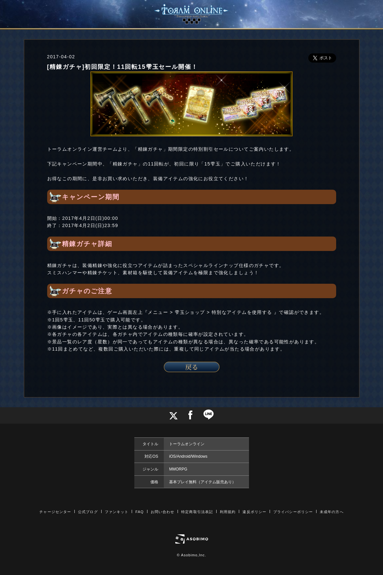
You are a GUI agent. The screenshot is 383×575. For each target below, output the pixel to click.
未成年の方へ (332, 512)
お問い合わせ (163, 512)
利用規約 (228, 512)
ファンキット (117, 512)
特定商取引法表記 (197, 512)
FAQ (139, 512)
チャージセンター (55, 512)
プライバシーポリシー (293, 512)
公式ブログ (88, 512)
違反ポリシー (254, 512)
